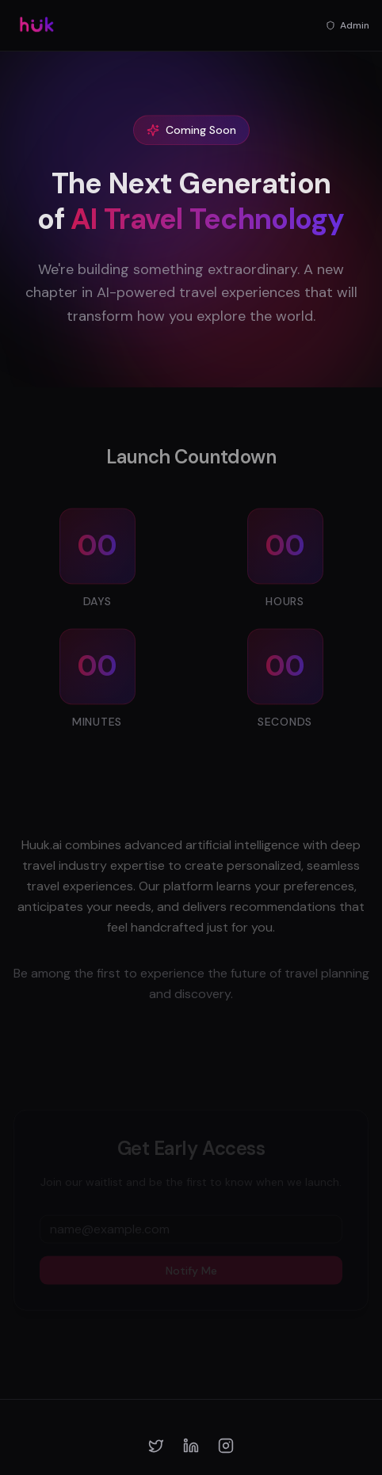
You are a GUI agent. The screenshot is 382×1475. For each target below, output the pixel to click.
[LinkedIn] (191, 1446)
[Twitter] (156, 1446)
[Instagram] (226, 1446)
